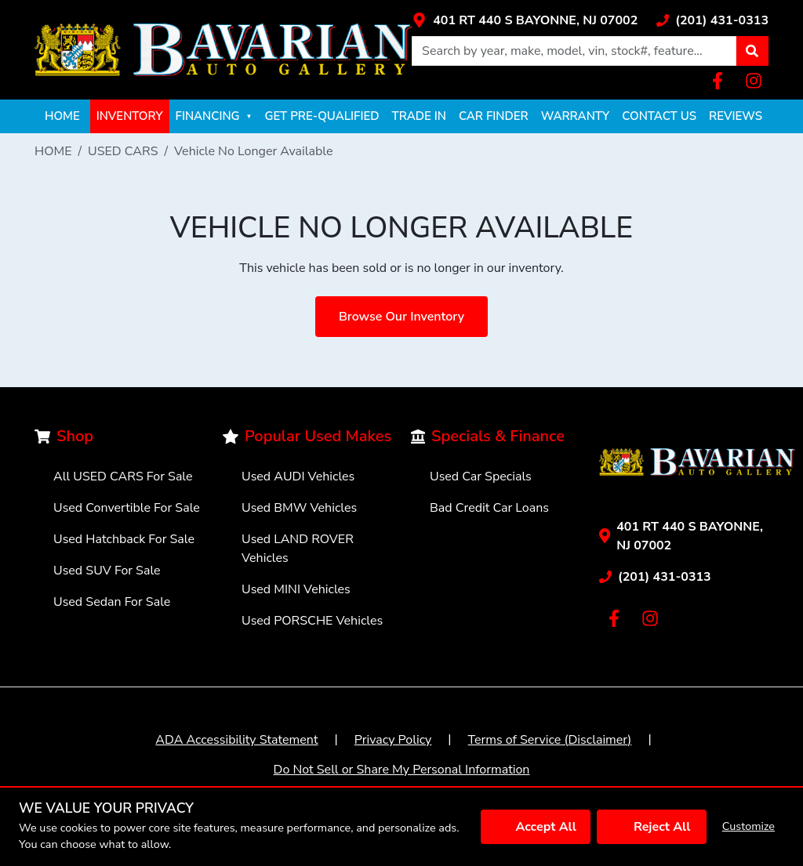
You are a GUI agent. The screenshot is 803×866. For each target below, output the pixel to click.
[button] (752, 51)
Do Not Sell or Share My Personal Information (402, 769)
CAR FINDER (494, 116)
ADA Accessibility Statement (236, 739)
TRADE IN (419, 116)
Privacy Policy (393, 739)
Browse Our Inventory (401, 316)
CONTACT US (659, 116)
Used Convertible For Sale (126, 507)
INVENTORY (129, 116)
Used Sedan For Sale (111, 602)
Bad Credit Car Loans (489, 507)
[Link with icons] (525, 20)
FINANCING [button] (214, 116)
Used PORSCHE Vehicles (312, 620)
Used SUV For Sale (107, 570)
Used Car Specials (481, 476)
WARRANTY (575, 116)
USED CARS (123, 151)
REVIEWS (735, 116)
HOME (62, 116)
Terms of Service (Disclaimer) (550, 739)
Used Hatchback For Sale (123, 539)
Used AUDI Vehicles (298, 476)
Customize (748, 826)
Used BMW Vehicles (299, 507)
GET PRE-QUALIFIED (321, 116)
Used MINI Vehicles (296, 589)
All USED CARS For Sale (123, 476)
